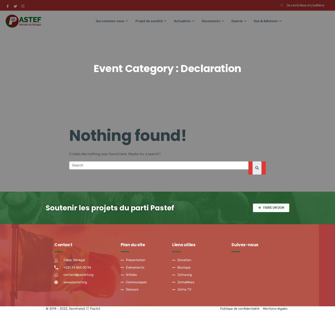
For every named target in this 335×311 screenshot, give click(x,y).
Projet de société (151, 21)
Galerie (240, 21)
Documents (213, 21)
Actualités (185, 21)
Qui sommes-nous (112, 21)
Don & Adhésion (268, 21)
